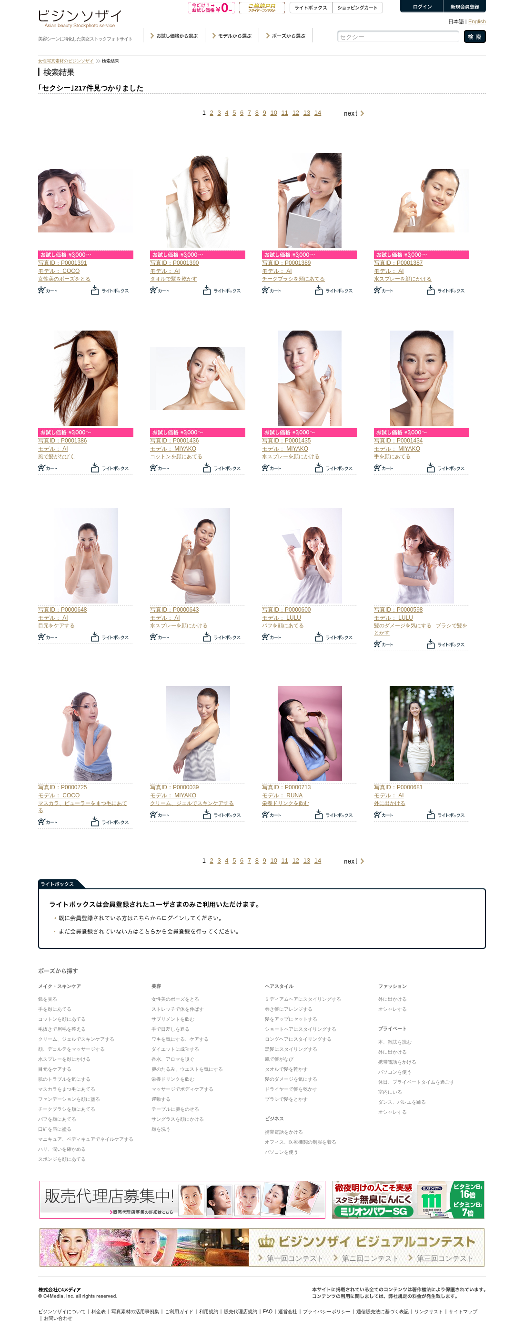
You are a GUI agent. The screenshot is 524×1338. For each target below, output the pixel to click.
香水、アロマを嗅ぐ (172, 1059)
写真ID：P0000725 (62, 787)
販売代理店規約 (240, 1311)
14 (317, 112)
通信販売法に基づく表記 (382, 1311)
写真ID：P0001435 (286, 440)
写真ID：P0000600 (286, 609)
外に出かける (389, 803)
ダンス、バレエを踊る (402, 1102)
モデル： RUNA (282, 795)
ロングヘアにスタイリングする (298, 1039)
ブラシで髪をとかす (286, 1099)
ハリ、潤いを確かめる (62, 1149)
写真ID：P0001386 (62, 440)
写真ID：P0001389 (286, 263)
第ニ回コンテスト (370, 1258)
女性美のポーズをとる (64, 279)
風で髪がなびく (56, 456)
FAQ (267, 1311)
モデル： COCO (59, 271)
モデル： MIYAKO (173, 448)
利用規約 (208, 1311)
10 (273, 112)
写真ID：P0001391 (62, 263)
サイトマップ (463, 1311)
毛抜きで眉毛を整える (62, 1029)
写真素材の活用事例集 (135, 1311)
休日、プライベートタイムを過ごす (416, 1082)
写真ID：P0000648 (62, 609)
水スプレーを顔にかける (403, 279)
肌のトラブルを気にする (64, 1079)
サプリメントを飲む (172, 1019)
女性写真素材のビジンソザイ (66, 61)
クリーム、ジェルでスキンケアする (192, 803)
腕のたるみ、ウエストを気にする (187, 1069)
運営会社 (287, 1311)
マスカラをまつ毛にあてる (66, 1089)
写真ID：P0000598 (398, 609)
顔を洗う (161, 1129)
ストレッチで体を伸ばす (177, 1009)
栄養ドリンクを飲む (285, 803)
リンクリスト (428, 1311)
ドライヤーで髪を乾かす (291, 1089)
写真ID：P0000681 (398, 787)
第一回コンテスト (295, 1258)
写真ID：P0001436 (174, 440)
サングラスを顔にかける (177, 1119)
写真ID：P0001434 (398, 440)
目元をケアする (56, 625)
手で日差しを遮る (170, 1029)
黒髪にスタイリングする (291, 1049)
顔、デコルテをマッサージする (71, 1049)
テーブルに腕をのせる (175, 1109)
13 (306, 112)
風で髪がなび (279, 1059)
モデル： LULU (281, 617)
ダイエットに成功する (175, 1049)
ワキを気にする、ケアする (180, 1039)
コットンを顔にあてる (176, 456)
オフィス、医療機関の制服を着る (300, 1142)
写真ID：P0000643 (174, 609)
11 (285, 112)
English (477, 21)
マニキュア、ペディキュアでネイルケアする (85, 1139)
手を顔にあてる (392, 456)
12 (295, 112)
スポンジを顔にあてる (62, 1159)
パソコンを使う (281, 1152)
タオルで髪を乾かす (173, 279)
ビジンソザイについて (62, 1311)
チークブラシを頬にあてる (293, 279)
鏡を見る (47, 999)
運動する (161, 1099)
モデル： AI (165, 271)
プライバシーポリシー (327, 1311)
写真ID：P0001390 (174, 263)
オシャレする (392, 1009)
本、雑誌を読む (395, 1042)
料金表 (98, 1311)
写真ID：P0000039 (174, 787)
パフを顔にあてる (283, 625)
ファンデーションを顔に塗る (69, 1099)
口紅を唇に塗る (54, 1129)
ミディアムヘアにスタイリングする (303, 999)
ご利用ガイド (179, 1311)
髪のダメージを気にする (403, 625)
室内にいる (390, 1092)
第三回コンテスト (445, 1258)
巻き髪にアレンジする (288, 1009)
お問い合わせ (58, 1318)
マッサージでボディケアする (182, 1089)
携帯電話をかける (284, 1132)
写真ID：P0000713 (286, 787)
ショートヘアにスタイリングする (300, 1029)
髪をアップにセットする (291, 1019)
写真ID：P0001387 (398, 263)
